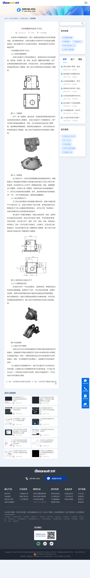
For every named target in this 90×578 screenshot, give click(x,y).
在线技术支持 (56, 478)
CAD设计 (66, 517)
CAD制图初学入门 (34, 519)
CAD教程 (74, 517)
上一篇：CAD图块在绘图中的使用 (18, 382)
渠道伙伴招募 (69, 499)
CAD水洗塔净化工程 (68, 45)
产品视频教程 (55, 499)
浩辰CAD (7, 493)
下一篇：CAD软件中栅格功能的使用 (44, 383)
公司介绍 (81, 493)
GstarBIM (7, 496)
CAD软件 (61, 556)
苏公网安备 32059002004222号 (45, 554)
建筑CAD (58, 517)
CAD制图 (43, 33)
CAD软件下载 (17, 517)
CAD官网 (74, 519)
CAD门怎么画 (66, 140)
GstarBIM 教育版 (38, 499)
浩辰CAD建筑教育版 (39, 493)
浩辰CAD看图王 (9, 502)
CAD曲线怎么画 (67, 152)
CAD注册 (66, 519)
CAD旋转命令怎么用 (68, 136)
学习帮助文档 (55, 496)
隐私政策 (30, 556)
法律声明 (23, 556)
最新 (80, 59)
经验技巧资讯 (55, 502)
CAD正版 (26, 517)
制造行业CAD (24, 496)
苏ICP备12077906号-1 (50, 552)
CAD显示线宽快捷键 (68, 148)
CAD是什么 (11, 519)
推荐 (65, 59)
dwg (9, 521)
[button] (43, 13)
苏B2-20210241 (80, 552)
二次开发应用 (24, 499)
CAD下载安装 (46, 519)
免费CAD (34, 517)
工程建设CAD (24, 493)
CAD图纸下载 (57, 519)
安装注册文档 (55, 493)
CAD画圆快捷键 (67, 37)
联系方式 (81, 499)
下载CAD (42, 517)
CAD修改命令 (77, 41)
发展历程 (81, 496)
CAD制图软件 (16, 50)
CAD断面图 (65, 41)
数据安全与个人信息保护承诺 (43, 556)
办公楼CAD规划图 (67, 49)
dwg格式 (15, 521)
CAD (5, 18)
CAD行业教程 (13, 18)
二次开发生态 (69, 496)
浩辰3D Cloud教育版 (39, 502)
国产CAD (50, 517)
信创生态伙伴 (69, 493)
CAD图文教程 (24, 18)
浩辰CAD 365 (8, 499)
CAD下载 (67, 556)
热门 (72, 59)
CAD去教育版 (66, 144)
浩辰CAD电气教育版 (39, 496)
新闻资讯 (81, 502)
